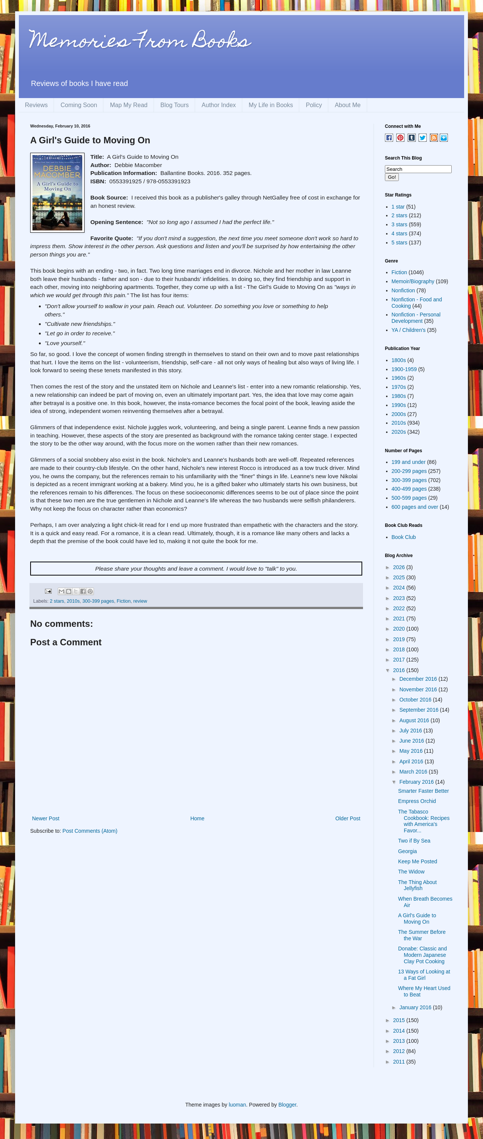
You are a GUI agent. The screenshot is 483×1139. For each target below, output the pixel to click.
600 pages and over (415, 507)
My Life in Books (271, 105)
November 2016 (418, 689)
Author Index (219, 105)
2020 (399, 629)
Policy (314, 105)
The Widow (411, 872)
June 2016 (412, 741)
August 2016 (415, 720)
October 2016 (416, 700)
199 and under (409, 462)
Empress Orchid (417, 801)
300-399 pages (98, 601)
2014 (399, 1031)
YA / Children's (409, 330)
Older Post (347, 818)
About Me (347, 105)
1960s (399, 378)
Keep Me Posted (417, 861)
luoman (237, 1105)
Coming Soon (78, 105)
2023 (399, 598)
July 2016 (411, 731)
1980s (399, 396)
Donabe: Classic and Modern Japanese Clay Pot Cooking (422, 955)
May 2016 (411, 751)
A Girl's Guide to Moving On (417, 918)
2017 (399, 660)
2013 (399, 1041)
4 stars (400, 233)
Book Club (404, 537)
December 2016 (418, 679)
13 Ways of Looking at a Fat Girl (424, 975)
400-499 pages (409, 489)
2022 (399, 608)
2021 (399, 619)
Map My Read (129, 105)
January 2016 (416, 1007)
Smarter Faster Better (423, 791)
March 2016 (414, 772)
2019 (399, 639)
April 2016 (412, 761)
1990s (399, 405)
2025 (399, 577)
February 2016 (417, 782)
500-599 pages (409, 498)
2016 (399, 670)
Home (197, 818)
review (140, 601)
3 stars (400, 224)
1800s (399, 360)
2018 (399, 649)
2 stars (57, 601)
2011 (399, 1062)
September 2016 (419, 710)
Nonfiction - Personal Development (416, 318)
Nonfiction (403, 290)
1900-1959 (404, 369)
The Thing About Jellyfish (417, 885)
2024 (399, 588)
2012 (399, 1051)
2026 (399, 567)
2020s (399, 432)
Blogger (287, 1105)
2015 (399, 1020)
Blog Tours (174, 105)
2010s (73, 601)
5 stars (400, 242)
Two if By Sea (414, 841)
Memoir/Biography (413, 281)
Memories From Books (140, 42)
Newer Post (45, 818)
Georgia (407, 851)
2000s (399, 414)
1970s (399, 387)
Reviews (36, 105)
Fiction (124, 601)
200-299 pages (409, 471)
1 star (398, 207)
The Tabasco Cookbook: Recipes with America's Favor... (423, 821)
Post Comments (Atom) (90, 831)
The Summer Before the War (422, 935)
